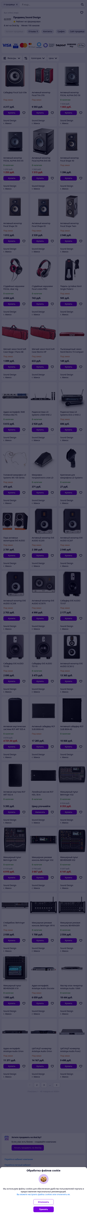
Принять (43, 1209)
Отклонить (43, 1202)
